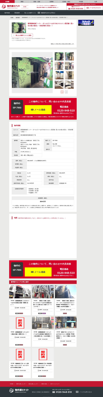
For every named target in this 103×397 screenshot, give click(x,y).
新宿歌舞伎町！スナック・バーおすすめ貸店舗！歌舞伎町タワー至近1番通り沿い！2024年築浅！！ (42, 334)
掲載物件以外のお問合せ (46, 13)
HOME (12, 17)
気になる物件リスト (28, 13)
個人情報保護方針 (46, 392)
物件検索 (5, 13)
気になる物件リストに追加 (22, 35)
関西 (22, 1)
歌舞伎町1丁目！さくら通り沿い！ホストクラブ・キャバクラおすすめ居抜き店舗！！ (19, 365)
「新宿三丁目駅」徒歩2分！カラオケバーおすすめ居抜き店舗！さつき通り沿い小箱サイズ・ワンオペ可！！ (42, 303)
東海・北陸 (36, 1)
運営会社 (34, 392)
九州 (95, 1)
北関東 (51, 1)
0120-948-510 (64, 392)
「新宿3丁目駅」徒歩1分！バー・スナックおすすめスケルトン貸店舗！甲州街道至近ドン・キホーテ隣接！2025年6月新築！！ (65, 303)
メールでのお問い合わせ (84, 392)
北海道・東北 (66, 1)
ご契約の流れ (44, 384)
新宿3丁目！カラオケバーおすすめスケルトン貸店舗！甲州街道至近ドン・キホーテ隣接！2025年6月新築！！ (65, 335)
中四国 (81, 1)
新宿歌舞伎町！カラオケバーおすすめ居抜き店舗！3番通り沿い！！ (19, 302)
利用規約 (39, 392)
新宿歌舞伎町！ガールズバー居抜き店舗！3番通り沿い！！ (19, 333)
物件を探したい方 (20, 384)
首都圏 (7, 1)
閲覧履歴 (15, 13)
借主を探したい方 (33, 384)
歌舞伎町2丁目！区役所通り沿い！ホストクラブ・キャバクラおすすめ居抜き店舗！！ (42, 365)
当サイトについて (54, 384)
